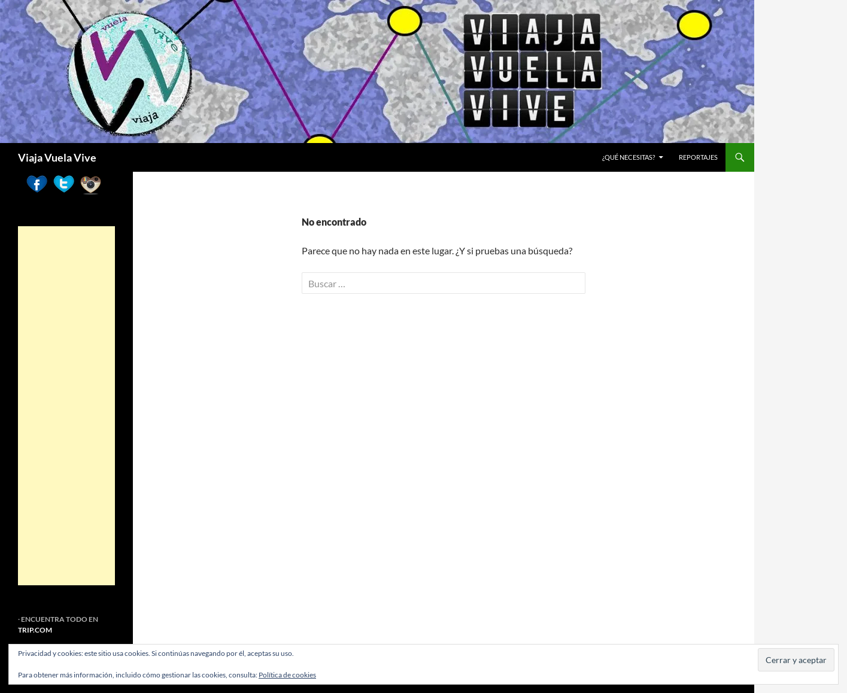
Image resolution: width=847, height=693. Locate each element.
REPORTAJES (698, 157)
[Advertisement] (66, 405)
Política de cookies (287, 674)
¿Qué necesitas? (628, 157)
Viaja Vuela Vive (57, 157)
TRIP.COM (35, 629)
